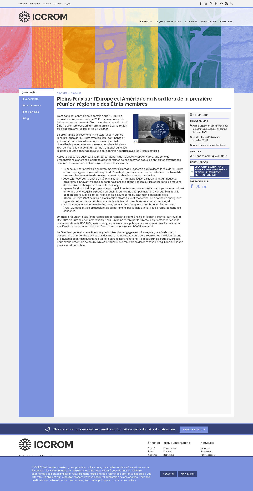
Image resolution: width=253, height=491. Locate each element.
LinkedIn (216, 3)
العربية (67, 3)
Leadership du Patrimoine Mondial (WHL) (206, 139)
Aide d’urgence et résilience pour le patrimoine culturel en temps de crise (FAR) (210, 129)
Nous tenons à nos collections (209, 145)
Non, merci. (187, 473)
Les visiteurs (31, 111)
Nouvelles (190, 21)
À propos (146, 21)
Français (35, 3)
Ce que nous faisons (168, 21)
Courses (167, 451)
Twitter (211, 3)
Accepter (168, 473)
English (23, 3)
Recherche (168, 455)
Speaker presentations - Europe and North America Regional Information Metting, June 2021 (211, 170)
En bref (151, 448)
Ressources (208, 21)
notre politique (99, 480)
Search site (231, 3)
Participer (226, 21)
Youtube (221, 3)
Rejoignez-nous (194, 429)
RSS (226, 3)
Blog (26, 118)
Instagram (206, 3)
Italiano (58, 3)
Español (47, 3)
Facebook (200, 3)
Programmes (169, 448)
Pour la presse (32, 105)
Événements (31, 99)
